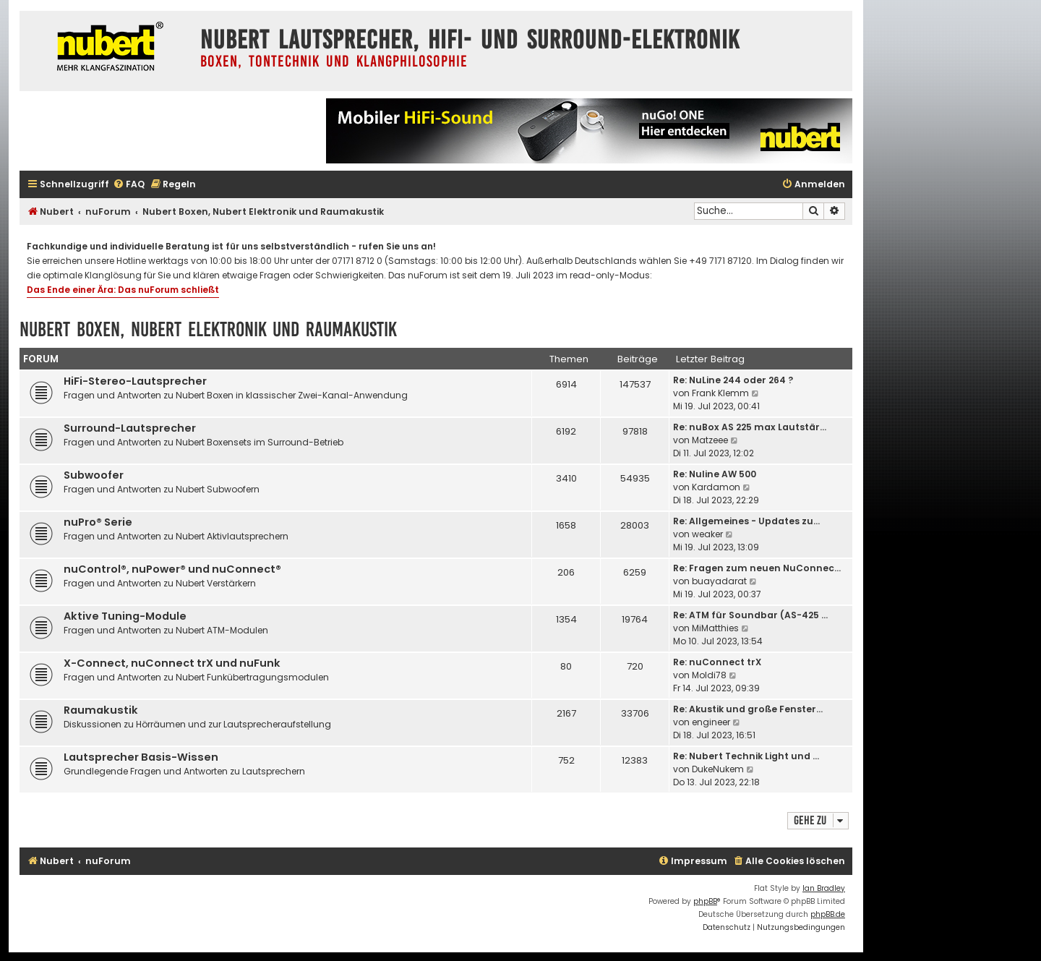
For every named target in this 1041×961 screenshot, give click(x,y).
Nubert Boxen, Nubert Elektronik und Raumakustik (208, 329)
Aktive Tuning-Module (125, 616)
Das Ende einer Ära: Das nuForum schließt (123, 289)
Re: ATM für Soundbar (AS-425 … (750, 615)
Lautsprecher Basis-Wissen (141, 757)
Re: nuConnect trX (717, 662)
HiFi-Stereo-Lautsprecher (135, 381)
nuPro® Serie (98, 522)
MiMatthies (715, 628)
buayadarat (719, 581)
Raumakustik (101, 710)
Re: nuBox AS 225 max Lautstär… (749, 427)
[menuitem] (129, 185)
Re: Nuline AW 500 (714, 474)
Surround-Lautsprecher (130, 428)
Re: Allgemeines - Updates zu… (746, 521)
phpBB (705, 901)
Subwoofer (94, 475)
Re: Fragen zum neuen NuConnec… (757, 568)
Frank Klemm (720, 393)
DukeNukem (718, 769)
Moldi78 (709, 675)
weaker (707, 534)
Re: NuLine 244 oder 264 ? (733, 380)
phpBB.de (827, 914)
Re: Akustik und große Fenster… (748, 709)
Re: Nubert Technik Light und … (746, 756)
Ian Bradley (823, 888)
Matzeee (710, 440)
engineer (711, 722)
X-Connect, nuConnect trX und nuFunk (172, 663)
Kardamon (716, 487)
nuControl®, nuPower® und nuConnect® (172, 569)
